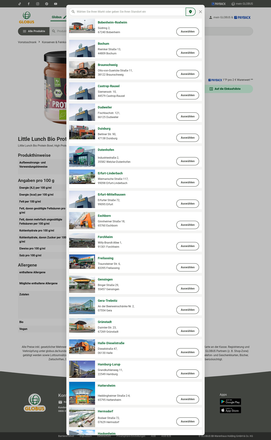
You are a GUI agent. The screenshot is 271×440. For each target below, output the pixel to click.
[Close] (200, 11)
